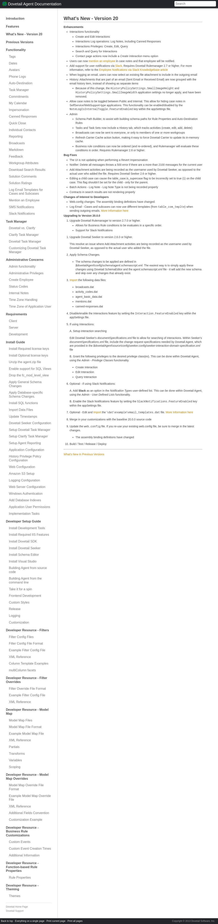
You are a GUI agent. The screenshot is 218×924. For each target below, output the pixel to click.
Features (12, 26)
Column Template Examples (28, 663)
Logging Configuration (24, 480)
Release (15, 609)
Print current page (56, 921)
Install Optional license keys (28, 355)
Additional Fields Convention (29, 813)
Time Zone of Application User (30, 306)
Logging (14, 615)
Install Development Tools (27, 528)
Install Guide (15, 342)
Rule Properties (20, 877)
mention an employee (102, 61)
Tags (12, 56)
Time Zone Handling (23, 299)
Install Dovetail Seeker (24, 548)
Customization (19, 622)
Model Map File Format (25, 727)
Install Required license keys (29, 348)
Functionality (16, 50)
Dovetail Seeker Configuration (30, 423)
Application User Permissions (29, 507)
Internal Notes (19, 293)
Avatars (14, 70)
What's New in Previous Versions (84, 454)
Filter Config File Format (26, 643)
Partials (14, 747)
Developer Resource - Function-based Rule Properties (22, 866)
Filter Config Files (21, 637)
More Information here (114, 210)
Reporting (16, 136)
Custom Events (19, 842)
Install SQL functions (23, 403)
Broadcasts (17, 143)
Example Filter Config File (27, 650)
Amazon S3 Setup (21, 473)
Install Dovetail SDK (23, 541)
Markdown (16, 149)
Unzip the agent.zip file (25, 362)
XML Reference (20, 657)
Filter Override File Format (27, 688)
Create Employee (21, 279)
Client (13, 321)
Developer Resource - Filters (27, 630)
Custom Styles (19, 602)
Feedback (16, 156)
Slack (118, 65)
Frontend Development (25, 595)
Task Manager (19, 90)
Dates (13, 63)
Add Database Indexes (25, 500)
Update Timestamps (23, 416)
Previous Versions (19, 42)
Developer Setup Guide (23, 521)
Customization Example (25, 819)
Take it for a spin (20, 589)
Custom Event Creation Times (30, 848)
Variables (15, 760)
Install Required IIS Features (29, 534)
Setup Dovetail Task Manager (29, 429)
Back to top (7, 921)
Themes (14, 896)
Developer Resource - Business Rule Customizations (22, 831)
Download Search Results (27, 169)
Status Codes (18, 286)
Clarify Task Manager (24, 234)
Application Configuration (26, 449)
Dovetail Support (15, 911)
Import (73, 280)
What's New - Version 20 (24, 34)
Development (18, 334)
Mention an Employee (24, 200)
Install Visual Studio (22, 561)
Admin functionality (22, 266)
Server (13, 327)
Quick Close (17, 123)
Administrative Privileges (26, 273)
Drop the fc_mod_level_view (29, 375)
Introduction (15, 18)
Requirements (16, 314)
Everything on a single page (29, 921)
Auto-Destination (20, 83)
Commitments (19, 96)
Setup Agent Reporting (25, 443)
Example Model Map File (26, 733)
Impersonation (19, 110)
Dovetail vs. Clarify (22, 228)
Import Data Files (21, 409)
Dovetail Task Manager (25, 241)
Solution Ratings (20, 183)
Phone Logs (17, 76)
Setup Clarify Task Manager (28, 436)
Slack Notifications (22, 213)
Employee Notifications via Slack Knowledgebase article (133, 69)
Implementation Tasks (24, 513)
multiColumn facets (22, 670)
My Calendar (18, 103)
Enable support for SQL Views (30, 368)
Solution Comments (23, 176)
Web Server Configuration (27, 487)
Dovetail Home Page (17, 906)
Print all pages (75, 921)
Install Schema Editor (24, 554)
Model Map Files (20, 720)
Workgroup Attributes (23, 163)
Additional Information (24, 855)
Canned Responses (23, 116)
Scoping (14, 767)
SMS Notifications (21, 207)
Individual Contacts (22, 130)
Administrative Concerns (24, 259)
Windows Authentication (26, 493)
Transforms (17, 753)
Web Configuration (22, 467)
